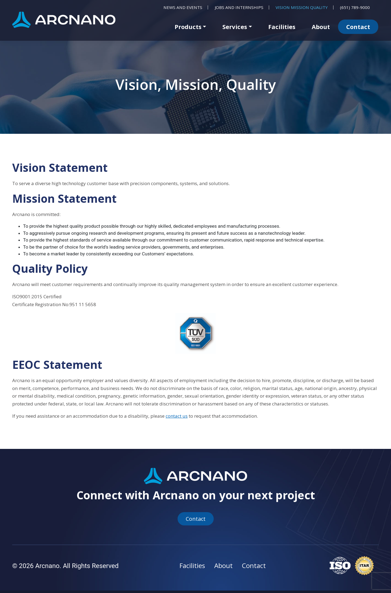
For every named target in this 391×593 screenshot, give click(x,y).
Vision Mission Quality (302, 7)
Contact (358, 27)
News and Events (182, 7)
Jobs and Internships (239, 7)
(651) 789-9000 (355, 7)
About (321, 27)
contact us (177, 416)
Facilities (281, 27)
